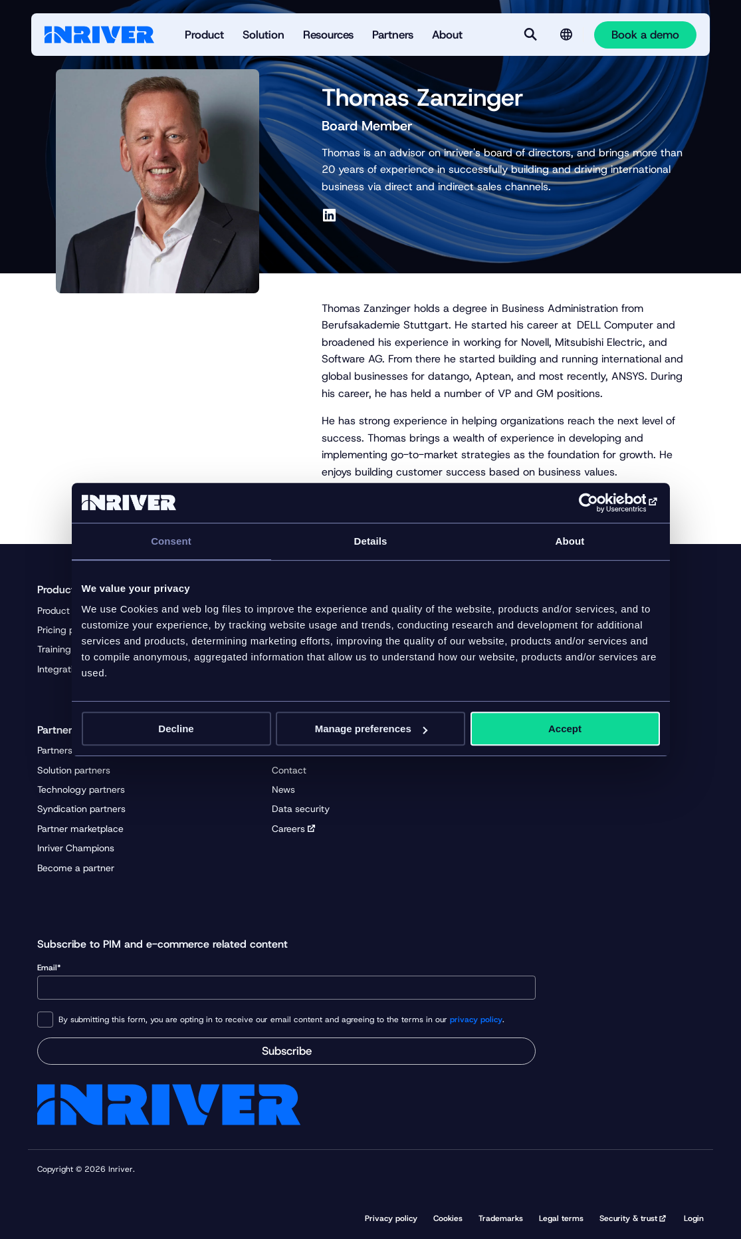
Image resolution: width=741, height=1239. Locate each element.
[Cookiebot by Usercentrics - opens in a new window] (602, 503)
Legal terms (561, 1218)
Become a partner (75, 868)
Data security (301, 809)
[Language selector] (566, 34)
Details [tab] (370, 541)
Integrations (62, 669)
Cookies (448, 1218)
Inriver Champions (75, 848)
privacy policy (476, 1019)
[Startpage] (99, 34)
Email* (286, 981)
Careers (288, 829)
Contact (289, 770)
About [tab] (570, 541)
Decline (175, 728)
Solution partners (73, 770)
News (283, 789)
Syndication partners (81, 809)
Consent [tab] (171, 541)
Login (694, 1218)
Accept (565, 728)
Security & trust (628, 1218)
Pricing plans (64, 630)
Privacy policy (391, 1218)
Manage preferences (371, 728)
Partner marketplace (80, 829)
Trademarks (500, 1218)
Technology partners (81, 789)
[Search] (530, 35)
